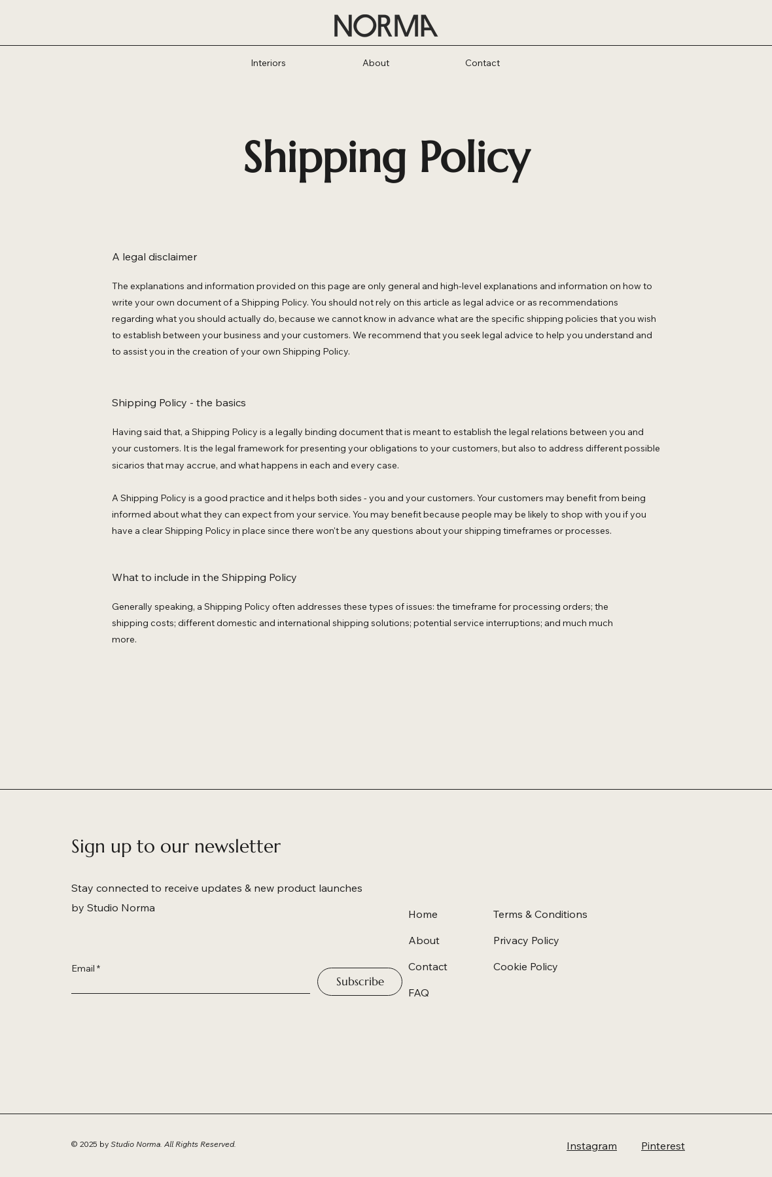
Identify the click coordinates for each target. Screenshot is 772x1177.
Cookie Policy (525, 966)
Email (83, 968)
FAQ (418, 992)
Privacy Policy (526, 940)
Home (423, 914)
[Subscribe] (359, 982)
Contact (427, 966)
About (424, 940)
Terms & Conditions (540, 914)
